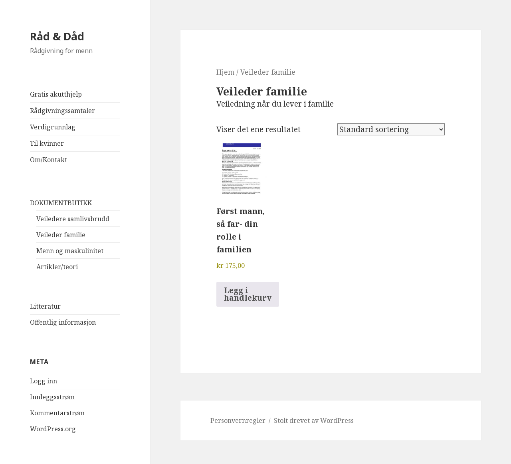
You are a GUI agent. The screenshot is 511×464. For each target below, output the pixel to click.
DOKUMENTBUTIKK (61, 202)
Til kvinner (47, 143)
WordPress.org (53, 428)
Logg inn (43, 381)
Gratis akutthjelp (56, 94)
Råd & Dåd (57, 36)
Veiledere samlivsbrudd (72, 218)
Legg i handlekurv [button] (247, 294)
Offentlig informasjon (63, 322)
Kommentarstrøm (57, 412)
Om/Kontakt (48, 159)
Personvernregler (237, 420)
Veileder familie (60, 234)
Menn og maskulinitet (69, 250)
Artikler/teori (57, 266)
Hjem (225, 72)
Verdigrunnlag (52, 127)
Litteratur (45, 306)
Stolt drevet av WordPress (314, 420)
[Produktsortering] (391, 129)
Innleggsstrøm (52, 397)
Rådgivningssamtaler (62, 110)
